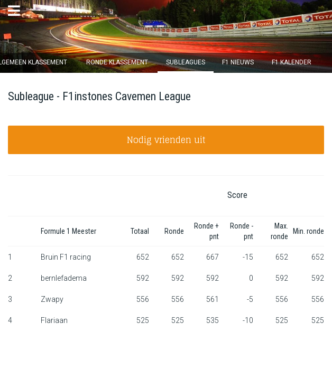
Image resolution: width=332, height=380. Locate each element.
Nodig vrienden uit (166, 139)
